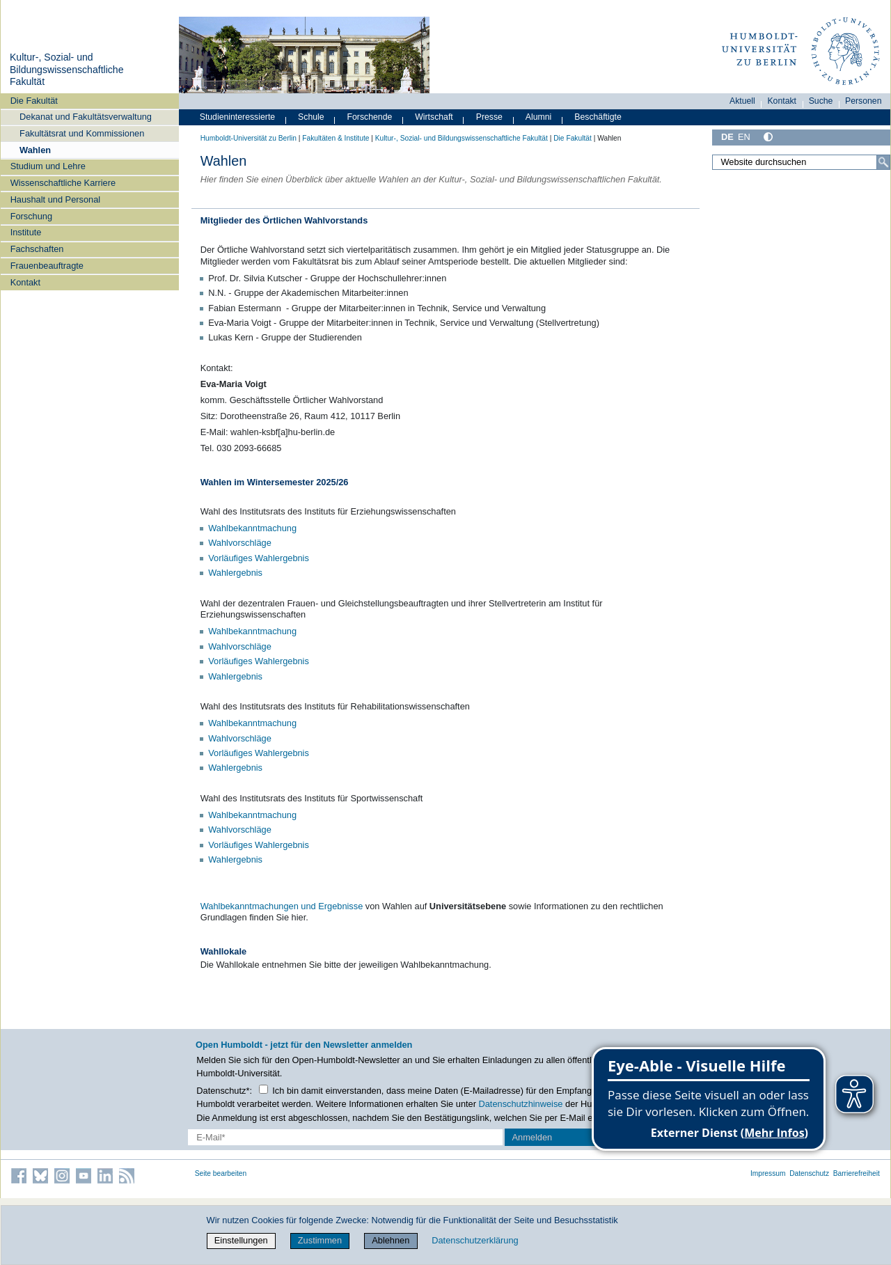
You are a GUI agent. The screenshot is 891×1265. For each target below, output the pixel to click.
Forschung (31, 216)
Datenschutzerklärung (475, 1240)
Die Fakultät (34, 100)
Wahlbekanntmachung (252, 528)
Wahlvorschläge (239, 542)
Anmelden (532, 1137)
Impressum (768, 1173)
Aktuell (742, 101)
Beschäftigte (598, 117)
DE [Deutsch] (727, 137)
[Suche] (883, 162)
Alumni (539, 117)
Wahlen (35, 150)
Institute (26, 232)
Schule (311, 117)
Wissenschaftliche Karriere (63, 183)
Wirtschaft (434, 117)
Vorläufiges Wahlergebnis (258, 558)
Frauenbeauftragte (47, 265)
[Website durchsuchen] (801, 162)
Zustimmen (320, 1240)
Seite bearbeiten (221, 1173)
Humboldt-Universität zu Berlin (248, 138)
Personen (863, 101)
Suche (821, 101)
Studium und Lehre (48, 166)
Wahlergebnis (235, 572)
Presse (489, 117)
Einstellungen (241, 1240)
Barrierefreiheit (856, 1173)
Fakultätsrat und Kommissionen (81, 133)
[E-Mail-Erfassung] (345, 1137)
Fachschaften (37, 249)
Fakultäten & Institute (335, 138)
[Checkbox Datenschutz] (263, 1089)
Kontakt (25, 282)
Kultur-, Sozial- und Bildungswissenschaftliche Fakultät (67, 69)
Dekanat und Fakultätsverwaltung (85, 116)
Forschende (370, 117)
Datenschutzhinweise (521, 1104)
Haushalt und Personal (55, 199)
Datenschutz (809, 1173)
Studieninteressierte (237, 117)
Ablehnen (390, 1240)
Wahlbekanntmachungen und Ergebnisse (281, 906)
